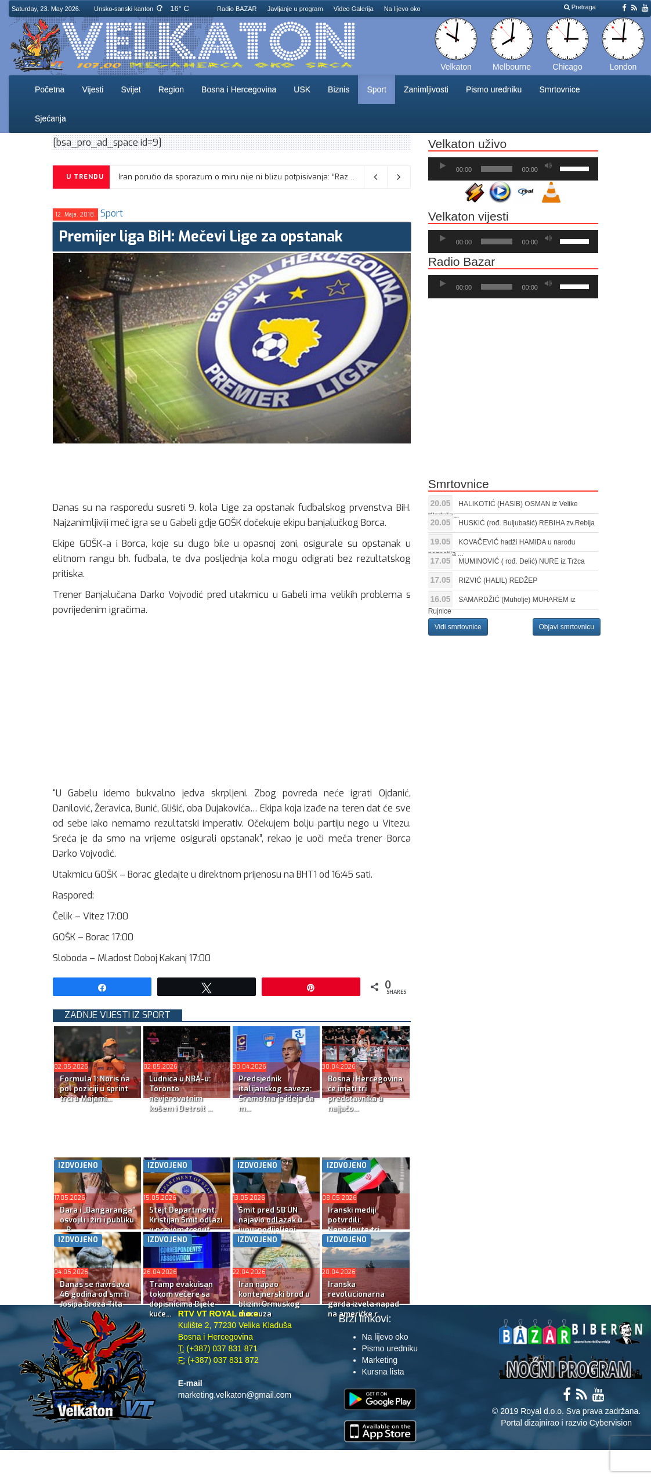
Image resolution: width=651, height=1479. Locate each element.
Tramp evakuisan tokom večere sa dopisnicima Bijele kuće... (182, 1299)
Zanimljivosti (426, 89)
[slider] (496, 169)
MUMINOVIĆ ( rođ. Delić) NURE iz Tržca (521, 561)
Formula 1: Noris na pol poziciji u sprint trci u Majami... (95, 1088)
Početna (49, 89)
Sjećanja (50, 118)
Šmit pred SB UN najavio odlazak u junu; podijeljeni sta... (270, 1224)
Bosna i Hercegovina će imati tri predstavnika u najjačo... (365, 1093)
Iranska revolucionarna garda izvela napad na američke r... (363, 1299)
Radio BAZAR (236, 8)
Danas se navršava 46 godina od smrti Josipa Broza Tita (94, 1294)
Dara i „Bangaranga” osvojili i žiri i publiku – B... (97, 1220)
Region (171, 89)
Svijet (130, 89)
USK (302, 89)
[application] (513, 169)
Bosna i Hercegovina (238, 89)
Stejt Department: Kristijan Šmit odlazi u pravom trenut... (185, 1220)
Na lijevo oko (402, 8)
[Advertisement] (264, 469)
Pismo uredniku (494, 89)
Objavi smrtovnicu (566, 627)
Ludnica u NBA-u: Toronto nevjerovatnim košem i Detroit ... (180, 1093)
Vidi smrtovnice (458, 627)
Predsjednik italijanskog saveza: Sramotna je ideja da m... (276, 1093)
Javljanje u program (295, 8)
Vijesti (92, 89)
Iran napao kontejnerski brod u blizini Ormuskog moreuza (274, 1299)
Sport (376, 89)
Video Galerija (354, 8)
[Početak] (442, 166)
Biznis (338, 89)
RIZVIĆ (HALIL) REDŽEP (497, 580)
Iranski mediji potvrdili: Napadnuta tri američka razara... (360, 1224)
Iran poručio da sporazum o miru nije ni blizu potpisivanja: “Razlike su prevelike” (264, 177)
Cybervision (610, 1422)
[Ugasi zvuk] (548, 166)
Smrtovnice (559, 89)
